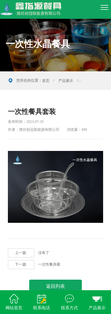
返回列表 (55, 286)
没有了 (28, 252)
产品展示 (65, 81)
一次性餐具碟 (34, 264)
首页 (45, 81)
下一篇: (21, 264)
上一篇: (21, 253)
